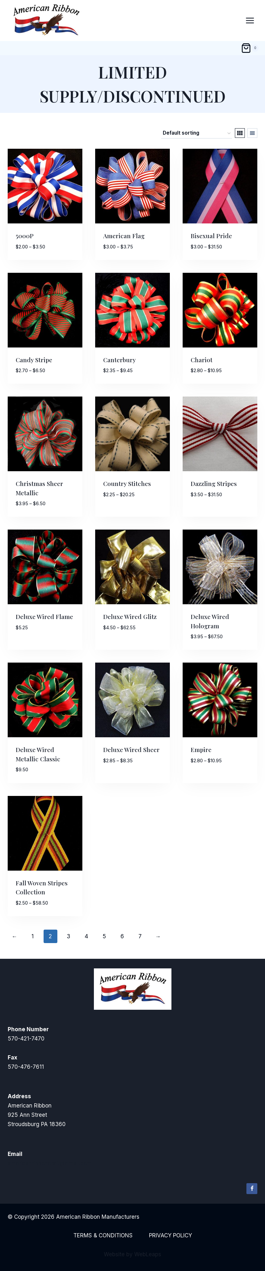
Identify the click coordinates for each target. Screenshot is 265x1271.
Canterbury (119, 359)
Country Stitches (127, 483)
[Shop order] (196, 133)
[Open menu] (249, 20)
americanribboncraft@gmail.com (50, 1163)
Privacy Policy (170, 1235)
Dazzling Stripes (214, 483)
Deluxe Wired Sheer (131, 749)
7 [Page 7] (140, 936)
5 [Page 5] (104, 936)
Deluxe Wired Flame (44, 616)
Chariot (201, 359)
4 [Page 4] (86, 936)
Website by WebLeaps (132, 1254)
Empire (201, 749)
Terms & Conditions (103, 1235)
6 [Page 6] (122, 936)
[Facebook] (251, 1188)
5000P (25, 235)
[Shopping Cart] (250, 48)
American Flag (124, 235)
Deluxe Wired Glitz (130, 616)
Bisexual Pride (211, 235)
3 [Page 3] (68, 936)
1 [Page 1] (32, 936)
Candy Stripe (34, 359)
